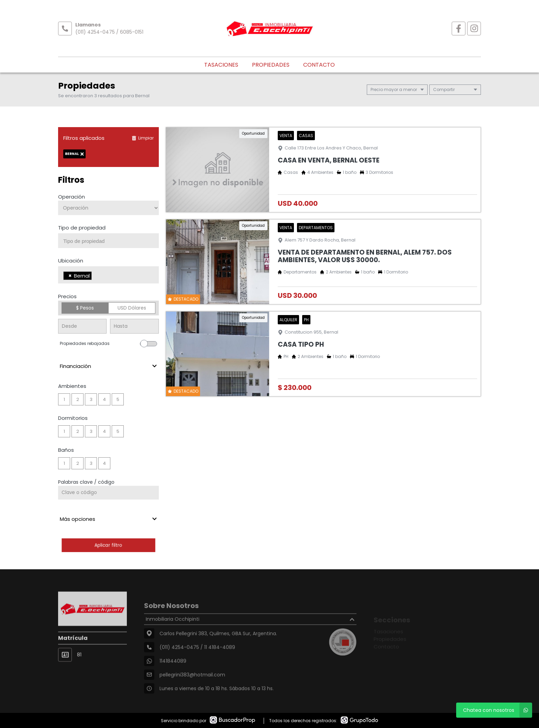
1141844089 (173, 676)
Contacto (319, 65)
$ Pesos (85, 307)
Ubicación (70, 260)
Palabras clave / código (86, 482)
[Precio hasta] (134, 326)
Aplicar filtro (108, 545)
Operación (71, 196)
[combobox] (108, 240)
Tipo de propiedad (82, 227)
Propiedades (270, 65)
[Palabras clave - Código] (108, 493)
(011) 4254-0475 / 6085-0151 (109, 32)
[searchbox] (111, 241)
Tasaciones (221, 65)
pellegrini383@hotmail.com (192, 690)
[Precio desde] (82, 326)
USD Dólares (132, 307)
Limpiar (143, 138)
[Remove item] (70, 276)
